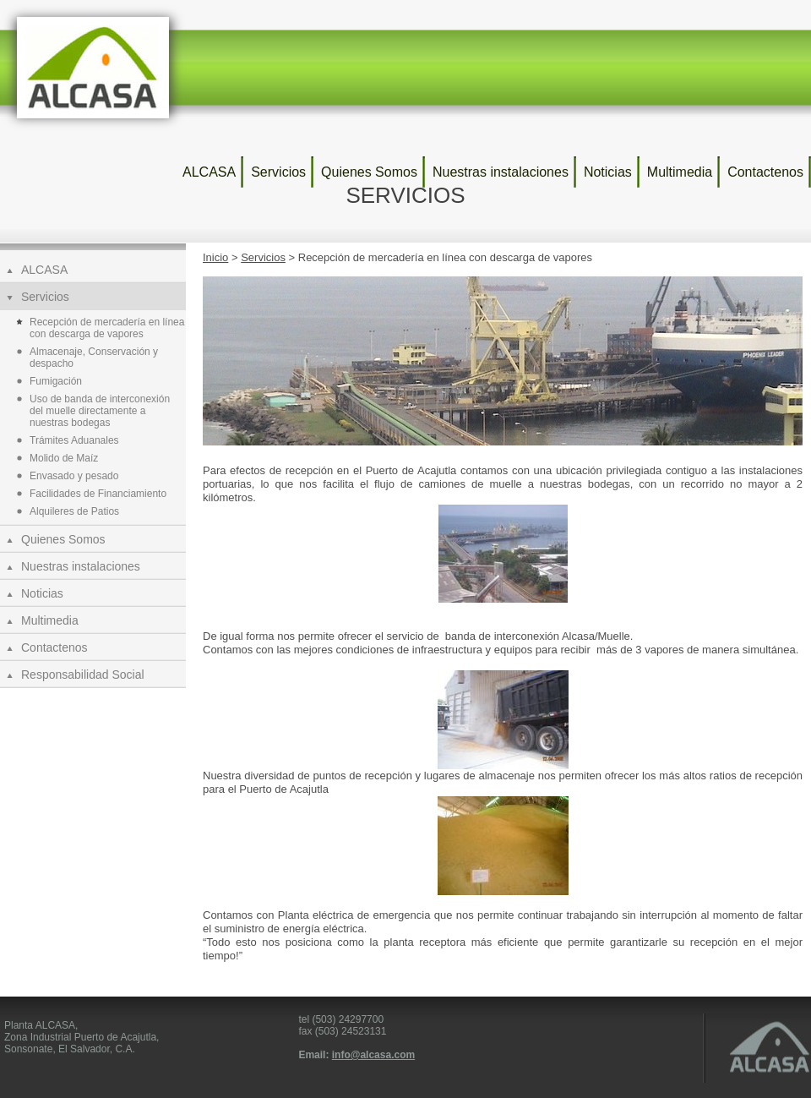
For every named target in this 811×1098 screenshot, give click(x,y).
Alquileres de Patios (74, 511)
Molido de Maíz (64, 458)
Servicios (278, 172)
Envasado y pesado (74, 476)
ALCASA (209, 172)
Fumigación (56, 381)
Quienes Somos (369, 172)
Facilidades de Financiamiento (98, 494)
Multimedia (679, 172)
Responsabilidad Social (82, 674)
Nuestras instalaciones (501, 172)
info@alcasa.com (373, 1055)
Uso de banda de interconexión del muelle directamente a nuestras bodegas (100, 411)
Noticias (608, 172)
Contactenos (765, 172)
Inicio (215, 257)
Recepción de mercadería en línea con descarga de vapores (107, 328)
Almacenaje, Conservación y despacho (94, 357)
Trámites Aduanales (74, 440)
